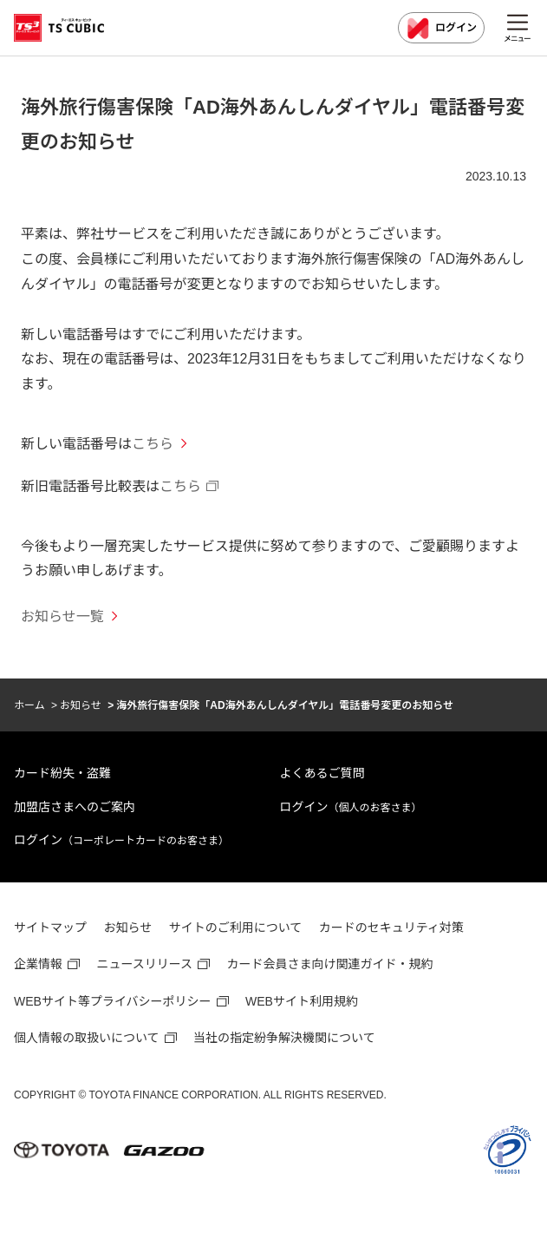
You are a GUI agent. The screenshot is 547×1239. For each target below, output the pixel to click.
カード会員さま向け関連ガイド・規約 (330, 964)
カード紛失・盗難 (62, 773)
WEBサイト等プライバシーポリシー (113, 1001)
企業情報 (38, 964)
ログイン (441, 28)
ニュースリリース (144, 964)
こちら (152, 443)
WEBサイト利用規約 (301, 1001)
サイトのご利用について (236, 927)
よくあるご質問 (322, 773)
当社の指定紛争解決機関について (284, 1038)
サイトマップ (50, 927)
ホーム (29, 705)
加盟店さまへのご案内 (74, 807)
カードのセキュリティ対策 (391, 927)
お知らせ (80, 705)
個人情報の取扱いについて (87, 1038)
